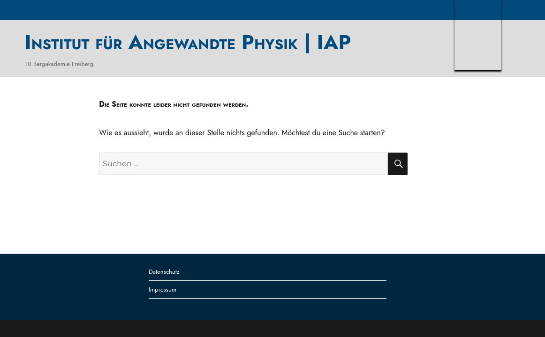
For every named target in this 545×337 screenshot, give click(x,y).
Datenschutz (164, 271)
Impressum (162, 289)
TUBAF (477, 35)
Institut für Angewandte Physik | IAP (188, 42)
